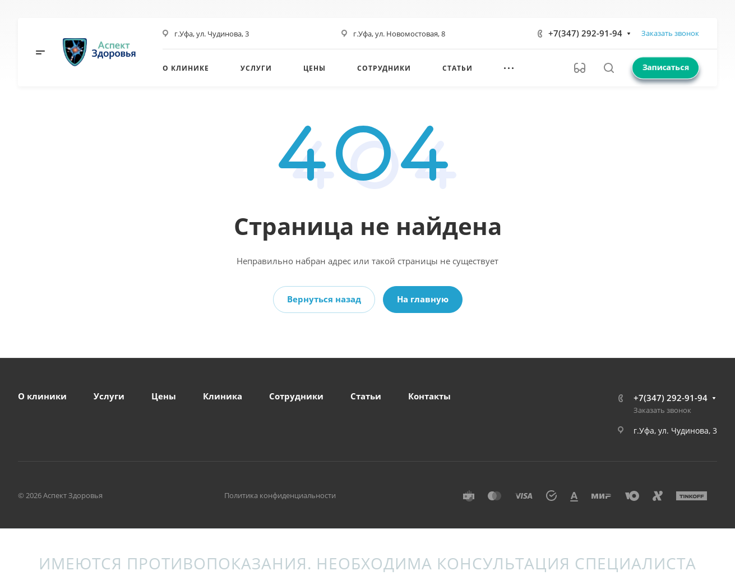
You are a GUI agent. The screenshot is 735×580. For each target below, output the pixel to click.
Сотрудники (296, 396)
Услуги (109, 396)
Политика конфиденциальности (280, 495)
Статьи (365, 396)
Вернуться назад (324, 299)
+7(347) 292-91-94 (585, 33)
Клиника (222, 396)
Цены (163, 396)
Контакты (429, 396)
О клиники (42, 396)
